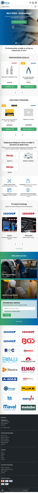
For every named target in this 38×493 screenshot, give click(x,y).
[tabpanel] (19, 27)
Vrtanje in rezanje (5, 438)
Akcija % (3, 445)
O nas (2, 453)
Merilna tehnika (4, 443)
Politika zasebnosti (5, 468)
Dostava (3, 473)
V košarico (9, 87)
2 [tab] (18, 43)
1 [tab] (16, 43)
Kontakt (3, 460)
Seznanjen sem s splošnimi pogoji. (12, 312)
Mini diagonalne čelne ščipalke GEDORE (28, 78)
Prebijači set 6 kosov (28, 120)
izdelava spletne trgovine (16, 491)
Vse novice (19, 322)
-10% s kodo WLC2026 (19, 22)
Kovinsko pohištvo (5, 441)
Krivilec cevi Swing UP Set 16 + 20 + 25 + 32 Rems (9, 120)
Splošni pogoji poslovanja (7, 470)
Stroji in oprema (4, 440)
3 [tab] (20, 43)
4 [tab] (22, 43)
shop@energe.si (6, 428)
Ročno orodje (4, 436)
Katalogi (3, 455)
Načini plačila (4, 472)
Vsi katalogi (19, 249)
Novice (2, 458)
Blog (2, 457)
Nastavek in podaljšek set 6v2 (9, 77)
